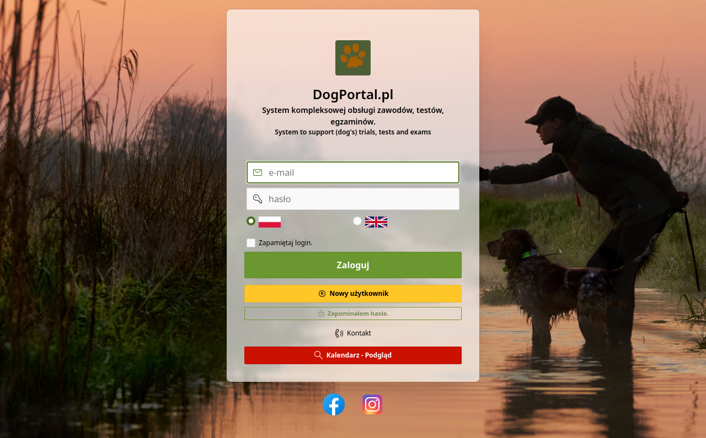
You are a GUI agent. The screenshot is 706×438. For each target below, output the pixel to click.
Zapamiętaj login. (286, 243)
